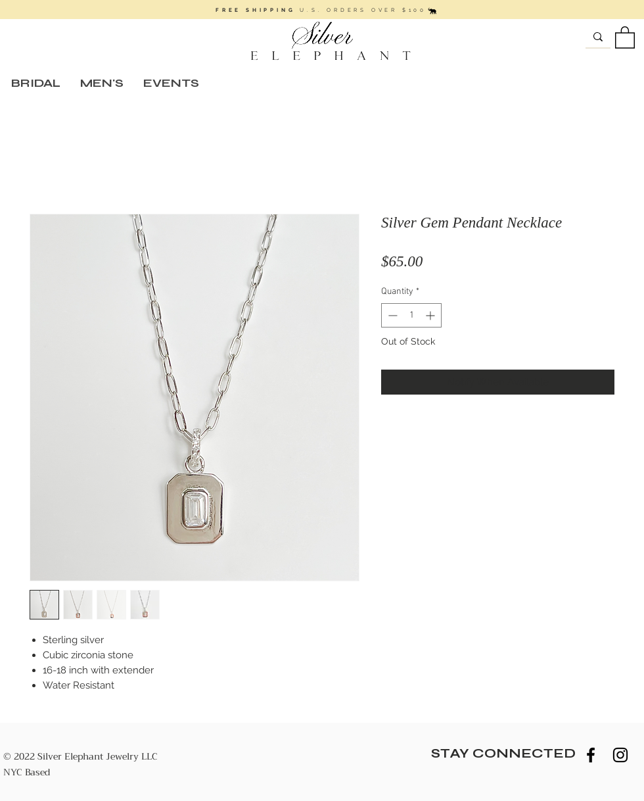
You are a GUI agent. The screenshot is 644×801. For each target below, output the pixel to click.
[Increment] (431, 315)
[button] (625, 37)
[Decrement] (391, 315)
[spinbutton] (411, 315)
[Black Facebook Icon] (591, 755)
